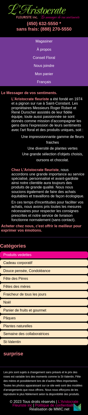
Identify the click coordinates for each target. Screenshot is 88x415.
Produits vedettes (17, 255)
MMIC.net (67, 409)
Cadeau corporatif (17, 263)
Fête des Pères (15, 278)
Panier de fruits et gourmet (24, 310)
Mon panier (44, 74)
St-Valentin (12, 342)
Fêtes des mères (16, 286)
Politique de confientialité (55, 405)
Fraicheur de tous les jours (24, 294)
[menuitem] (44, 82)
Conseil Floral (44, 58)
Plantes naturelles (17, 326)
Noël (7, 302)
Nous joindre (44, 66)
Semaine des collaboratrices (26, 334)
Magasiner (44, 41)
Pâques (9, 318)
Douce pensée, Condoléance (26, 271)
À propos (44, 49)
